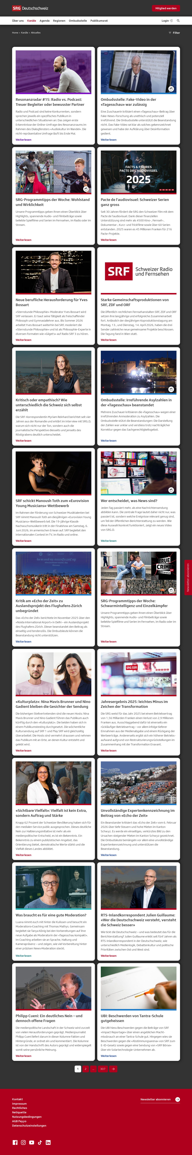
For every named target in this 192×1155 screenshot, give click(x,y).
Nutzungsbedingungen (27, 1116)
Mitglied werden (165, 8)
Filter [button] (174, 33)
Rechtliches (19, 1107)
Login (167, 20)
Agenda (45, 20)
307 (103, 1068)
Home (15, 32)
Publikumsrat (99, 20)
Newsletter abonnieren (160, 1099)
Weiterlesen (23, 139)
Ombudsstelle (78, 20)
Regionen (59, 20)
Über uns (18, 20)
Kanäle (31, 20)
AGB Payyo (19, 1121)
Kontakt (17, 1099)
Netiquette (19, 1112)
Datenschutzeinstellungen (29, 1125)
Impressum (19, 1103)
